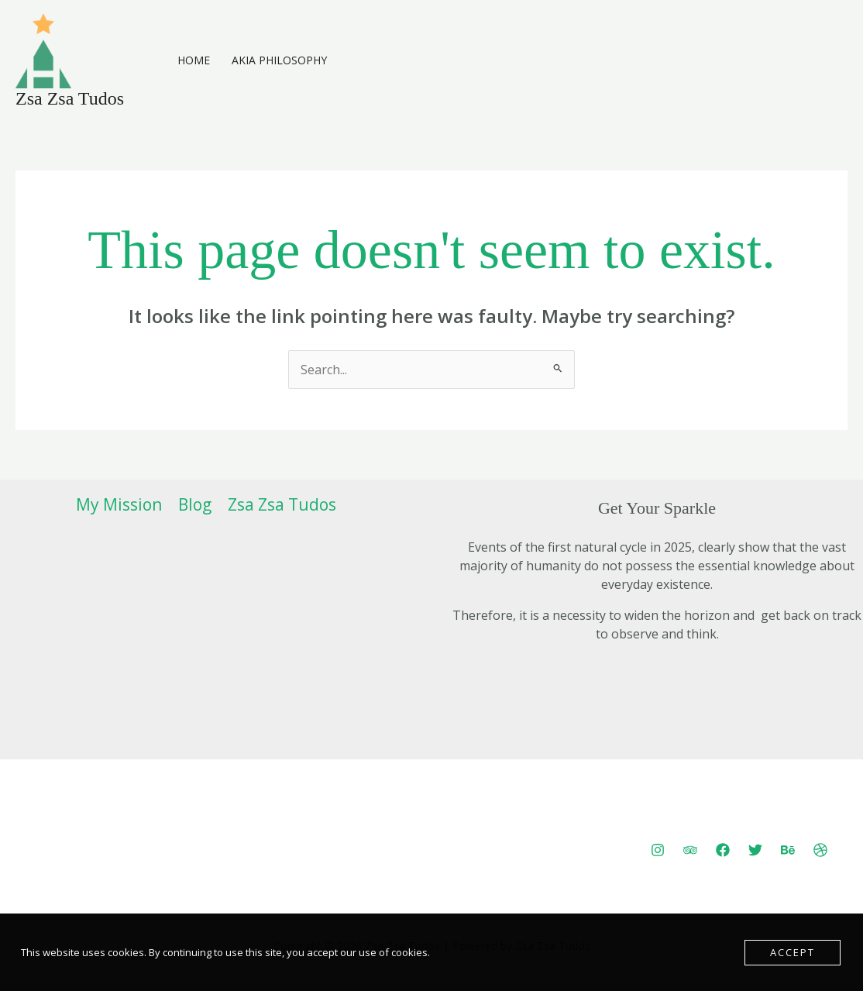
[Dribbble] (820, 850)
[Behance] (788, 850)
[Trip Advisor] (690, 850)
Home (193, 60)
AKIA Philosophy (279, 60)
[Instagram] (658, 850)
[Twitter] (755, 850)
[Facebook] (723, 850)
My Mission (119, 504)
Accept (792, 952)
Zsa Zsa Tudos (69, 98)
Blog (194, 504)
